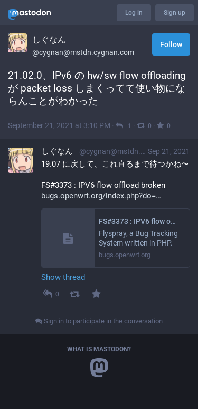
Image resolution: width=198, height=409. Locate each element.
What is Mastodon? (99, 349)
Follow (171, 44)
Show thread (63, 277)
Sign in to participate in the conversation (99, 321)
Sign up (174, 12)
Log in (134, 12)
